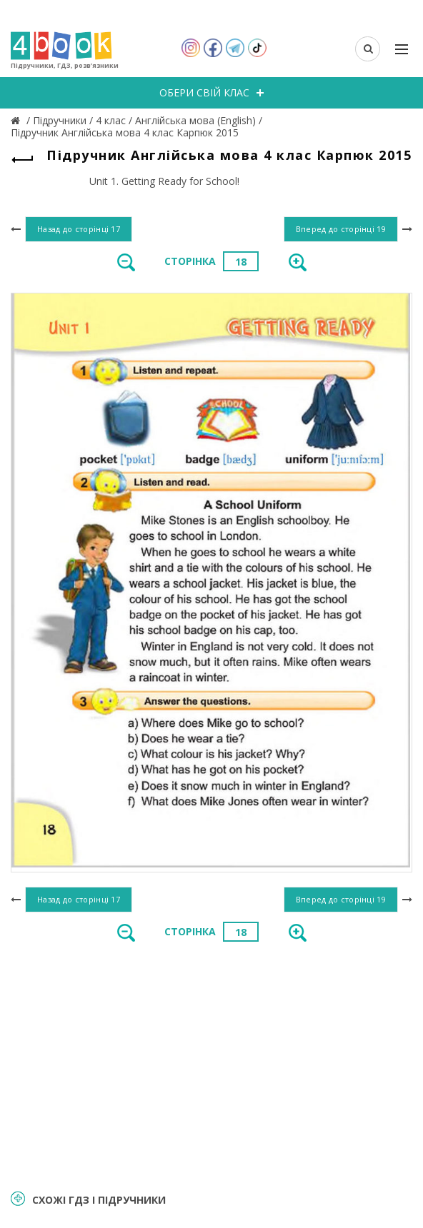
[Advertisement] (211, 1064)
